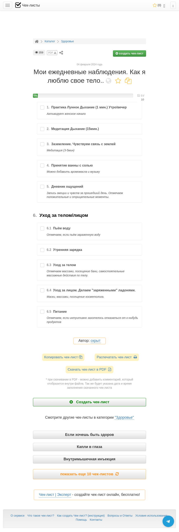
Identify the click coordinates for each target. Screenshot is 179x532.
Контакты (96, 519)
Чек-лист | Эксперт (55, 495)
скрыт (96, 341)
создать (129, 53)
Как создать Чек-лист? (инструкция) (81, 515)
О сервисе (17, 515)
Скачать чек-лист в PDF (90, 369)
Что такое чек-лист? (40, 515)
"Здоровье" (124, 417)
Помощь (81, 519)
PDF (52, 52)
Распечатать (117, 357)
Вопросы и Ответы (120, 515)
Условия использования (151, 515)
